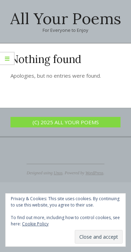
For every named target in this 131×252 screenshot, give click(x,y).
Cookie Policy (35, 224)
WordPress (94, 172)
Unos (58, 172)
